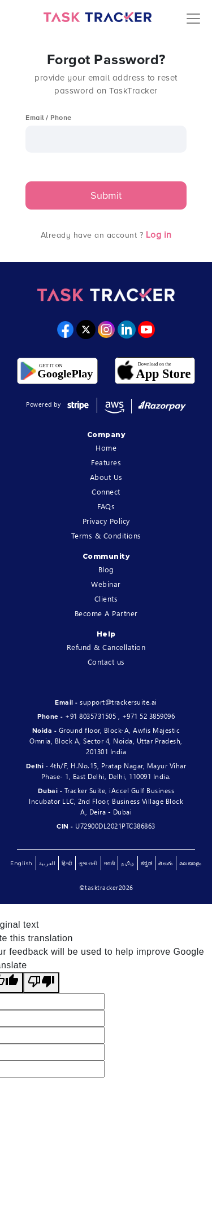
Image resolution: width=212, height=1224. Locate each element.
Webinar (106, 584)
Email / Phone (48, 118)
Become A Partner (106, 613)
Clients (106, 598)
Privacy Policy (106, 521)
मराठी (109, 863)
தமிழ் (128, 863)
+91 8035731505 (90, 716)
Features (106, 462)
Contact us (106, 661)
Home (106, 447)
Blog (106, 569)
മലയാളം (190, 863)
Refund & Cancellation (106, 647)
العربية (47, 863)
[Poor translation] (41, 982)
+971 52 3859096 (148, 716)
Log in (159, 235)
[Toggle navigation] (193, 17)
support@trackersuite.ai (118, 702)
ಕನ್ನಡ (147, 863)
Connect (106, 491)
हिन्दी (67, 863)
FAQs (106, 506)
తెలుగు (165, 863)
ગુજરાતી (88, 863)
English (21, 863)
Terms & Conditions (106, 535)
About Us (106, 477)
